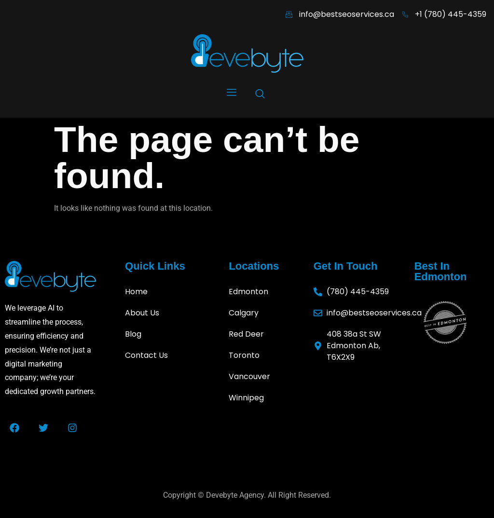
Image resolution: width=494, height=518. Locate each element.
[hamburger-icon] (231, 93)
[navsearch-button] (260, 95)
